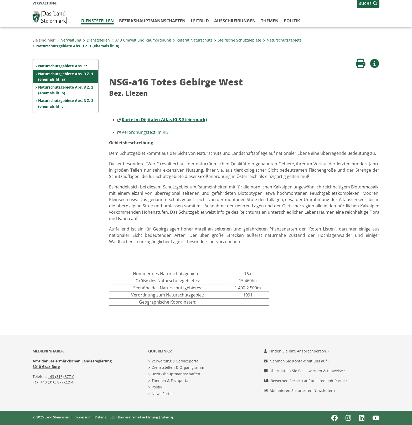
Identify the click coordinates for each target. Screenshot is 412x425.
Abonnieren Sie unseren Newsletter (299, 390)
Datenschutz (105, 417)
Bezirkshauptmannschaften (176, 373)
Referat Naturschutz (192, 40)
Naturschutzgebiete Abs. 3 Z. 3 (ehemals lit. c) (65, 103)
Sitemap (167, 417)
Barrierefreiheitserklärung (138, 417)
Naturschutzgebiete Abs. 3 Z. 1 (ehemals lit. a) (76, 45)
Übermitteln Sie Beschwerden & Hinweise (305, 370)
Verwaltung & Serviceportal (175, 361)
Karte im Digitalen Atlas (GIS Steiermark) (164, 119)
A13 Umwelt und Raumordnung (141, 40)
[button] (368, 4)
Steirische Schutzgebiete (237, 40)
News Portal (162, 393)
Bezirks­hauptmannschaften (152, 21)
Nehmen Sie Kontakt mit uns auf (296, 361)
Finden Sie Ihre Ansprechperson (296, 351)
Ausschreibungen (235, 21)
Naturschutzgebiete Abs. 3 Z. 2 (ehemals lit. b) (65, 90)
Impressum (82, 417)
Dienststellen (97, 21)
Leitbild (200, 21)
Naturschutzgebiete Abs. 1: (62, 65)
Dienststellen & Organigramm (178, 367)
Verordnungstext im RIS (145, 132)
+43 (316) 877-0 (61, 376)
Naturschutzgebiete (282, 40)
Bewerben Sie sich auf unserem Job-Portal (305, 380)
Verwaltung (69, 40)
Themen (270, 21)
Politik (292, 21)
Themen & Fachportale (172, 380)
